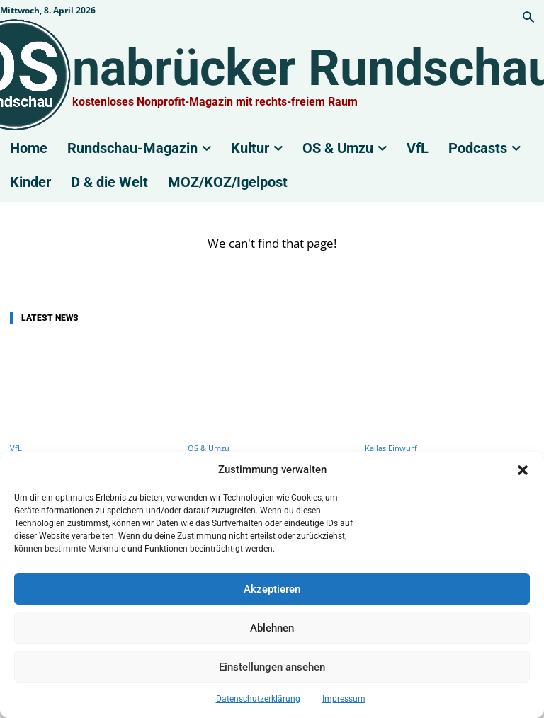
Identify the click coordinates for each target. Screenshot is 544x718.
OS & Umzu (209, 448)
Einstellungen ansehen (272, 667)
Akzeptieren (272, 589)
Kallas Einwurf (391, 448)
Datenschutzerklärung (258, 699)
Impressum (344, 699)
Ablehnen (272, 628)
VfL (16, 448)
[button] (523, 470)
